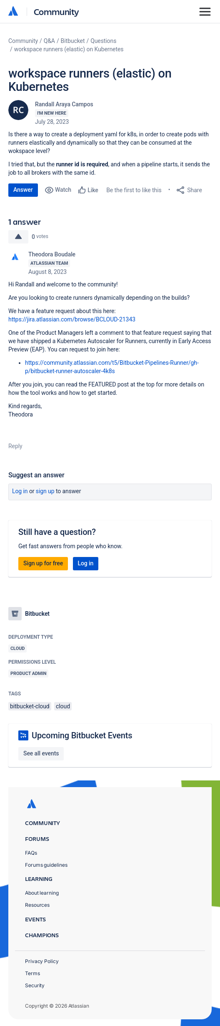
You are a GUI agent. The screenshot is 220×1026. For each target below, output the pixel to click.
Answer (23, 189)
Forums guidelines (46, 865)
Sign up (45, 491)
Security (35, 985)
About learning (42, 893)
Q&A (49, 41)
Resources (37, 905)
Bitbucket (73, 41)
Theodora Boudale (51, 254)
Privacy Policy (42, 961)
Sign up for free (43, 563)
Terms (32, 973)
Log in (20, 491)
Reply (15, 446)
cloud (63, 706)
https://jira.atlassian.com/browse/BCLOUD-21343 (71, 319)
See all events (41, 753)
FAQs (31, 853)
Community (56, 11)
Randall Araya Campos (64, 104)
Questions (103, 41)
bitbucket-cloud (30, 706)
